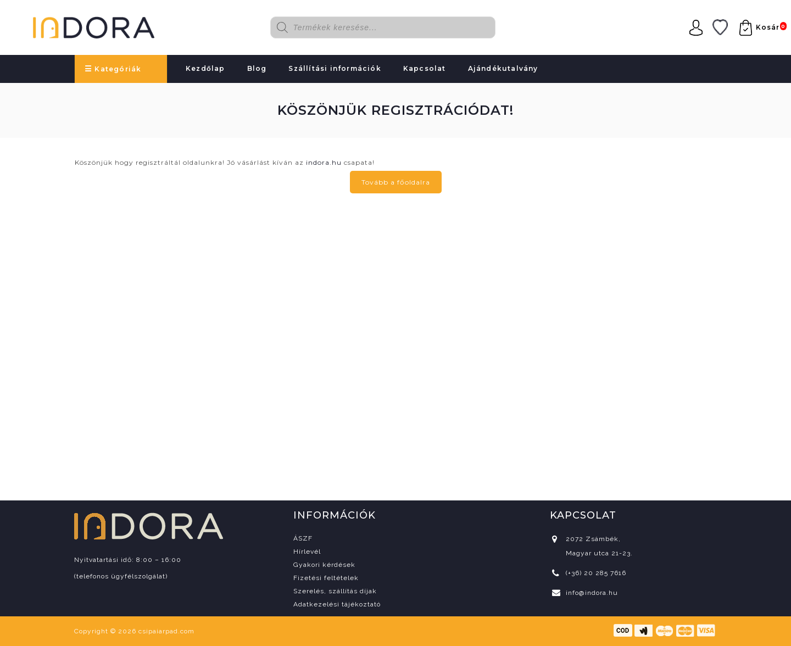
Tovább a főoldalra (395, 182)
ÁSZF (303, 538)
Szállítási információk (334, 68)
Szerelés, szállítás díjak (335, 591)
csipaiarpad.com (166, 631)
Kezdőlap (205, 68)
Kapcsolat (424, 68)
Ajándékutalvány (503, 68)
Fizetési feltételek (326, 578)
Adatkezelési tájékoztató (337, 604)
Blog (257, 68)
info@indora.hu (592, 593)
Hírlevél (307, 551)
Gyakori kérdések (324, 565)
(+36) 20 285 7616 (596, 573)
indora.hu (324, 162)
